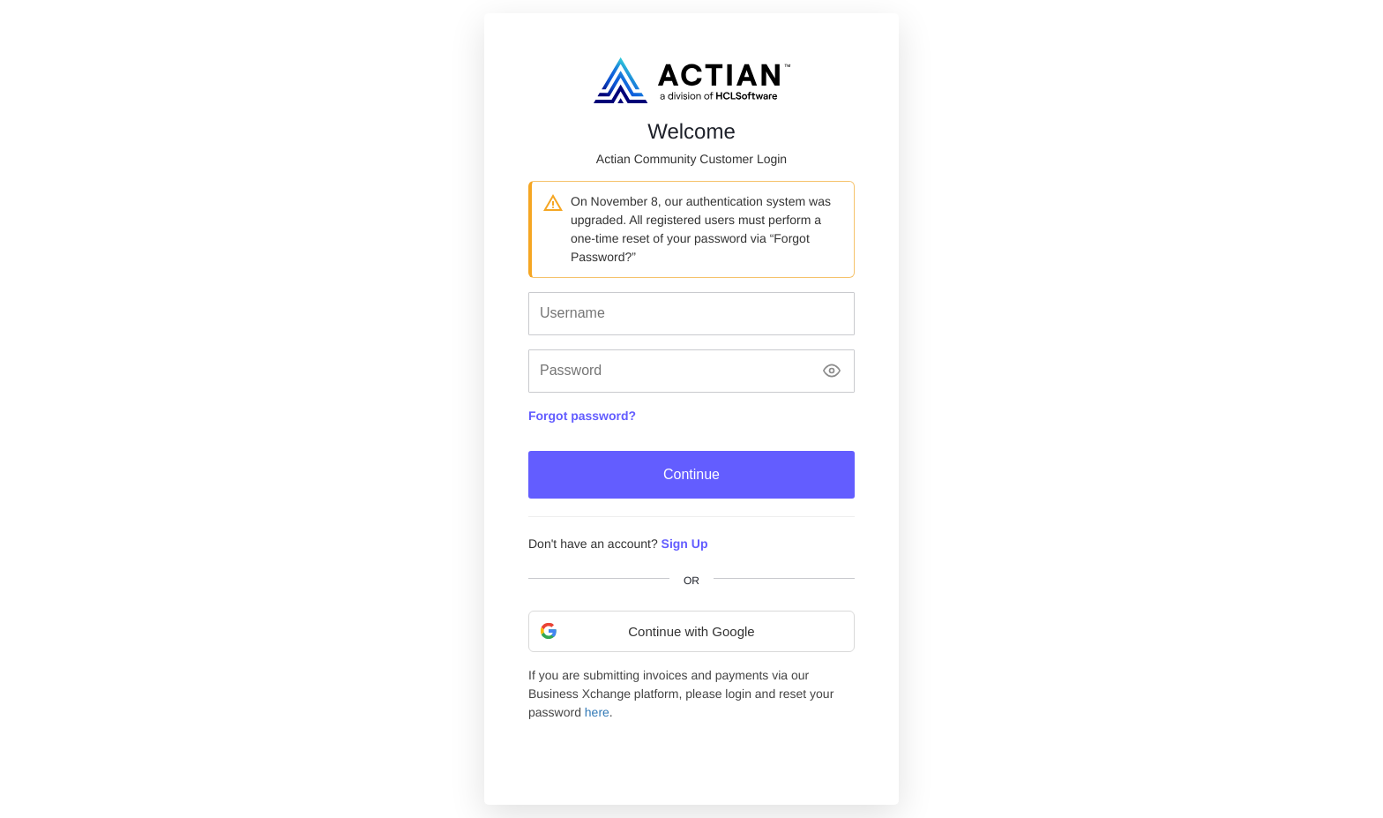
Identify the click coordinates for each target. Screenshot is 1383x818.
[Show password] (832, 371)
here (597, 712)
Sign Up (685, 544)
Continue (691, 474)
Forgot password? (582, 416)
